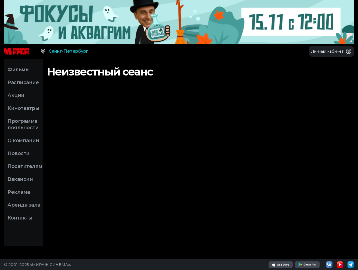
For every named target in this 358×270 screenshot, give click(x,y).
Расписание (23, 82)
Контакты (20, 218)
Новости (19, 153)
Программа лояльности (23, 124)
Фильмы (19, 70)
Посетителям (25, 166)
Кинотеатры (23, 108)
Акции (16, 95)
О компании (23, 140)
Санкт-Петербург (64, 51)
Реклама (19, 192)
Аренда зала (24, 205)
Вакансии (20, 179)
